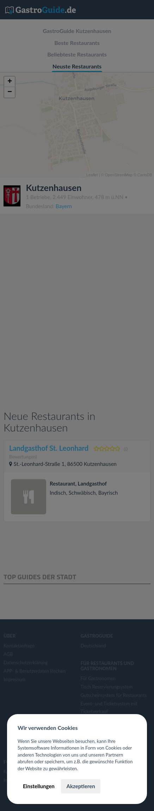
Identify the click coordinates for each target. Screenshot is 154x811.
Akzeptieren (80, 786)
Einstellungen (39, 786)
